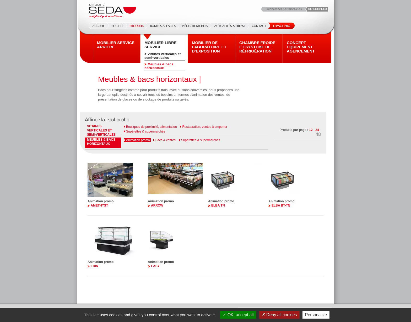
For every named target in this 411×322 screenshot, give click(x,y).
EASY (155, 266)
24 (317, 130)
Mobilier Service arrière (115, 45)
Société (117, 25)
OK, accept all (238, 315)
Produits (137, 25)
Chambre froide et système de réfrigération (257, 47)
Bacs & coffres (165, 140)
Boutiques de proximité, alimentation (151, 127)
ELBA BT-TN (281, 205)
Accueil (97, 25)
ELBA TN (218, 205)
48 (318, 134)
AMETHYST (99, 205)
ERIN (94, 266)
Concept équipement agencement (301, 47)
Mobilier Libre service (160, 45)
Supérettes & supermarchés (145, 131)
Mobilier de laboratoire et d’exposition (209, 47)
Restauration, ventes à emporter (204, 127)
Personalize (316, 315)
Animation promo (138, 140)
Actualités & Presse (230, 25)
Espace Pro (280, 25)
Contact (259, 25)
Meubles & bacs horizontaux (158, 66)
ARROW (157, 205)
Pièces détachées (195, 25)
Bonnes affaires (163, 25)
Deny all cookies (279, 315)
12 (310, 130)
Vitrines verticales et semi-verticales (162, 56)
